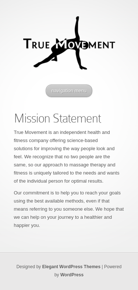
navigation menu (69, 90)
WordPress (72, 274)
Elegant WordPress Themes (71, 266)
